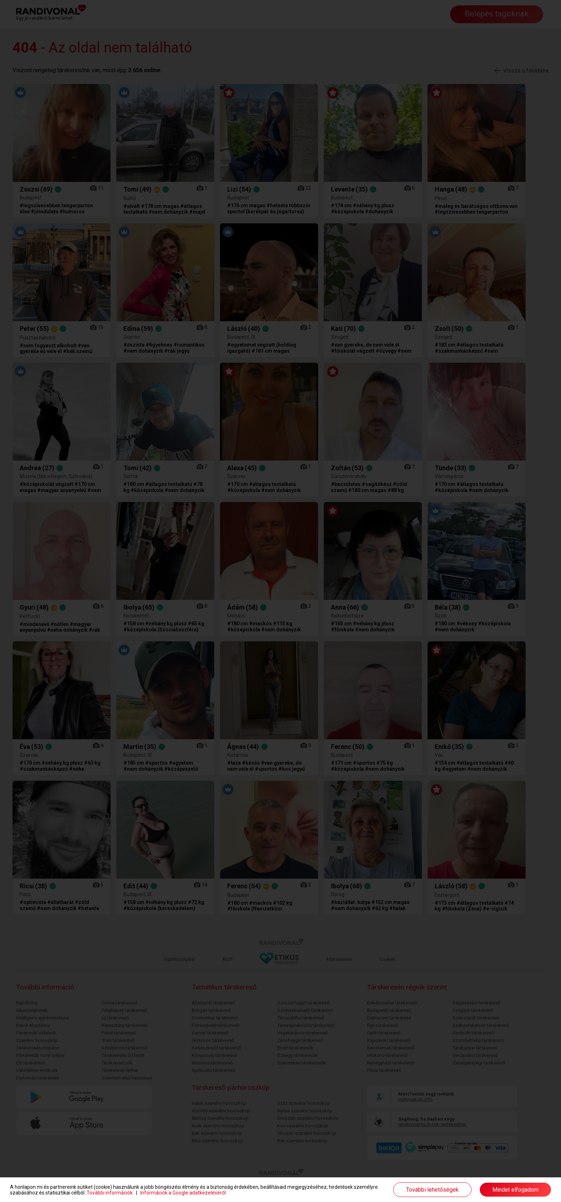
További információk (110, 1193)
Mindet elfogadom (515, 1189)
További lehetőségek (432, 1189)
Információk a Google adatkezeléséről (183, 1193)
